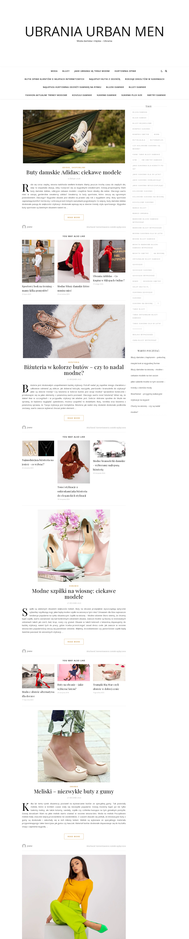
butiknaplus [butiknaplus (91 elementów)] (156, 140)
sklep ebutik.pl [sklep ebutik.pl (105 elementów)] (141, 287)
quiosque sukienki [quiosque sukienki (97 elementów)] (142, 270)
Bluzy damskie (137, 87)
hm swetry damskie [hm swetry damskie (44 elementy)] (152, 160)
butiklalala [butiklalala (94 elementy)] (139, 140)
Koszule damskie (82, 95)
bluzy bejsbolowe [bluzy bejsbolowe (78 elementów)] (142, 123)
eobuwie (74, 586)
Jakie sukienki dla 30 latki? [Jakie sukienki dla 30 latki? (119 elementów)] (147, 174)
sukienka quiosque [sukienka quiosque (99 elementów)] (143, 292)
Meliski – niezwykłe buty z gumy (74, 791)
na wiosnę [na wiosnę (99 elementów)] (159, 253)
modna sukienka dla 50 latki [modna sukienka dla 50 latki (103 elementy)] (148, 233)
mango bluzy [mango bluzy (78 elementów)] (139, 208)
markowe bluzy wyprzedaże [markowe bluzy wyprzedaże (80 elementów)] (147, 228)
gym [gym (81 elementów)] (135, 160)
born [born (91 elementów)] (156, 134)
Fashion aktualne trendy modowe (46, 95)
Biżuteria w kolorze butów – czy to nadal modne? (74, 369)
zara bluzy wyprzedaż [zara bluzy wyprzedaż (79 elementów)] (144, 340)
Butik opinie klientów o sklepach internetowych (54, 79)
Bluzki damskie (115, 87)
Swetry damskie (156, 95)
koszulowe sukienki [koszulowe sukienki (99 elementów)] (143, 202)
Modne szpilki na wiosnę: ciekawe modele (74, 593)
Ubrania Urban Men (94, 31)
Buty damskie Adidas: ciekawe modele (73, 172)
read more (74, 217)
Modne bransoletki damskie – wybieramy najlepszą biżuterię (109, 465)
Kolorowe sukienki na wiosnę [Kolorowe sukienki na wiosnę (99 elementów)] (148, 197)
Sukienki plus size (131, 95)
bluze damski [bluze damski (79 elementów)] (140, 118)
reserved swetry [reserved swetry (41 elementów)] (152, 281)
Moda (54, 71)
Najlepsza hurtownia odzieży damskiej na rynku (72, 87)
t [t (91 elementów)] (158, 303)
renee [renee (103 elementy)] (135, 281)
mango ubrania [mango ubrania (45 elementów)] (140, 213)
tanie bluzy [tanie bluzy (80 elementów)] (139, 309)
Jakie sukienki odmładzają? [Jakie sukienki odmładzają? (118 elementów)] (147, 180)
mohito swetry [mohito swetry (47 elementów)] (141, 253)
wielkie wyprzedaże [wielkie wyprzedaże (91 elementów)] (143, 335)
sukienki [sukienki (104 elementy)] (137, 298)
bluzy (66, 71)
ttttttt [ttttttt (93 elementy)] (137, 329)
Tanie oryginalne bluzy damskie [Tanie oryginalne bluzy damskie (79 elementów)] (145, 316)
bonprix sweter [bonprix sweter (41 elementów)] (141, 134)
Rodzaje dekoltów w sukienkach (144, 79)
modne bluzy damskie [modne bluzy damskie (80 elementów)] (144, 239)
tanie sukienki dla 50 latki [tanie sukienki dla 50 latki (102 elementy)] (147, 323)
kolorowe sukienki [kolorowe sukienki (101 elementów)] (143, 191)
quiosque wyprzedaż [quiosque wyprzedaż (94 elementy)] (144, 276)
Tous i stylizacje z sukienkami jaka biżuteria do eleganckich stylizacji (72, 491)
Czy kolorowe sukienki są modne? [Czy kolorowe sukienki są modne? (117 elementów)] (146, 147)
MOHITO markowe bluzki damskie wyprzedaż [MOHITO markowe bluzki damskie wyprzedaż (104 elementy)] (145, 246)
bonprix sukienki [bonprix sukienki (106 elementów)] (141, 129)
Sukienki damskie (107, 95)
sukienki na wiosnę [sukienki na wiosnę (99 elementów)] (143, 303)
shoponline (78, 167)
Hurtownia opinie (125, 71)
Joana (29, 227)
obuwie (74, 786)
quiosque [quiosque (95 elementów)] (138, 264)
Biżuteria (73, 362)
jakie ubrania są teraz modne (92, 71)
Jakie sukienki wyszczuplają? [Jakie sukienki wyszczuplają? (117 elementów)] (148, 185)
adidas (66, 167)
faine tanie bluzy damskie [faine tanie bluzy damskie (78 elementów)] (146, 154)
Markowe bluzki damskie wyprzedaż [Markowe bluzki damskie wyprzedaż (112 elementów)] (146, 220)
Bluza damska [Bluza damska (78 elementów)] (140, 112)
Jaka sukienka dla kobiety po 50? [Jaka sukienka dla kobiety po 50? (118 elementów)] (148, 167)
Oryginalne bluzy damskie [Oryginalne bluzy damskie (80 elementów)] (146, 259)
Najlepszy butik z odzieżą (104, 79)
